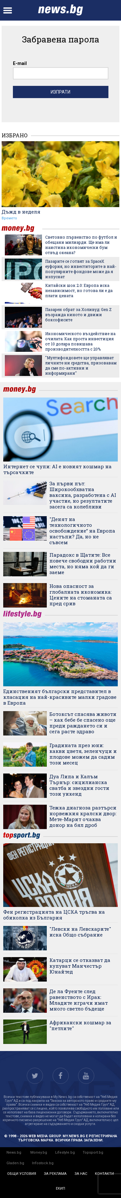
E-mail (20, 63)
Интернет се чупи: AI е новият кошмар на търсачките (57, 469)
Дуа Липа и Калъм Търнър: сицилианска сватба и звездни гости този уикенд (79, 785)
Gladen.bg (15, 1163)
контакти (104, 1174)
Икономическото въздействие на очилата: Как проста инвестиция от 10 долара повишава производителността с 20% (80, 341)
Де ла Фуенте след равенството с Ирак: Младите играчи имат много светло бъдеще (78, 999)
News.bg (13, 1152)
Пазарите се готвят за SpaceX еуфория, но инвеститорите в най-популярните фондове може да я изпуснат (80, 269)
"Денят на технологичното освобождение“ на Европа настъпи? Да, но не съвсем (82, 530)
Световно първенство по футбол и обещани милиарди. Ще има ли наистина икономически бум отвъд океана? (81, 244)
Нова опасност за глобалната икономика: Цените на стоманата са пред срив (80, 594)
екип (60, 1188)
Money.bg (38, 1152)
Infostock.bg (43, 1163)
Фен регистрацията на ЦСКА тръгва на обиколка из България (54, 915)
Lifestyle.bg (65, 1152)
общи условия (21, 1174)
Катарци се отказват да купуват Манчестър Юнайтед (79, 965)
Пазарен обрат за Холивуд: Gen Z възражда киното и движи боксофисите (78, 314)
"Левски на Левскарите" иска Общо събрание (80, 931)
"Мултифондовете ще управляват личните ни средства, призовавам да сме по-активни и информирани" (80, 365)
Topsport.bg (93, 1152)
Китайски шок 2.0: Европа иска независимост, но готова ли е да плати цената (79, 290)
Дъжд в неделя (21, 211)
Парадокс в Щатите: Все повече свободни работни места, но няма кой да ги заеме (82, 563)
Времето (9, 218)
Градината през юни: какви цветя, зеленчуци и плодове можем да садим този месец (83, 753)
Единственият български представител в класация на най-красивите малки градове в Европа (59, 697)
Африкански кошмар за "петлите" (80, 1025)
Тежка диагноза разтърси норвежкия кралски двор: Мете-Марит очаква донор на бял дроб (82, 816)
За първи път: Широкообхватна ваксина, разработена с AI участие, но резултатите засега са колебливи (82, 494)
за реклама (55, 1174)
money (22, 228)
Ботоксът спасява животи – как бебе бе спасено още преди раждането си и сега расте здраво (82, 722)
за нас (81, 1174)
